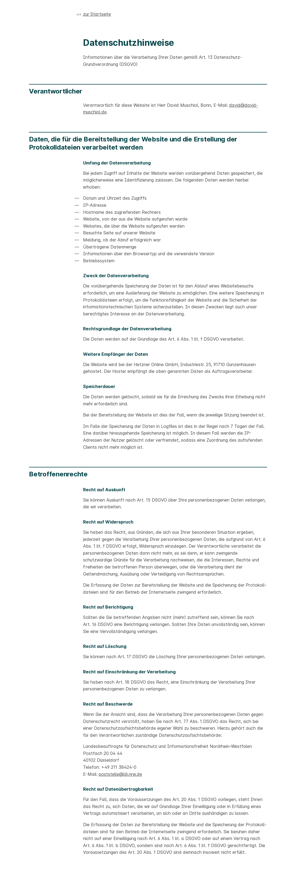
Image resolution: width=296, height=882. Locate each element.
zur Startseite (97, 14)
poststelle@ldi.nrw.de (120, 774)
